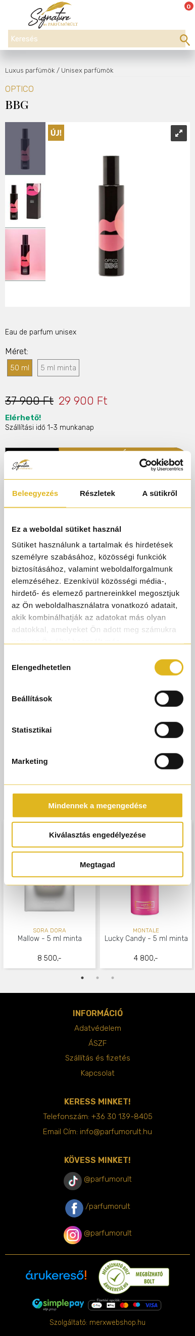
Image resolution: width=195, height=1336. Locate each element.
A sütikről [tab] (160, 492)
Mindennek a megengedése (97, 805)
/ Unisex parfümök (85, 70)
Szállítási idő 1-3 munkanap (49, 422)
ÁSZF (97, 1043)
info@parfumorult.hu (116, 1131)
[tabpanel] (50, 895)
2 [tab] (97, 978)
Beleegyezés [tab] (35, 492)
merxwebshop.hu (117, 1322)
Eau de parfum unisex (40, 332)
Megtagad (97, 864)
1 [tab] (82, 978)
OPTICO (19, 89)
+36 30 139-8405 (122, 1116)
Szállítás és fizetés (97, 1058)
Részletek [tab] (97, 492)
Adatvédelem (97, 1028)
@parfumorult (108, 1179)
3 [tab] (113, 978)
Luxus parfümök (30, 70)
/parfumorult (107, 1206)
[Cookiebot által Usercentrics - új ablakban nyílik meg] (139, 465)
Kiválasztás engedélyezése (97, 834)
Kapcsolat (98, 1073)
